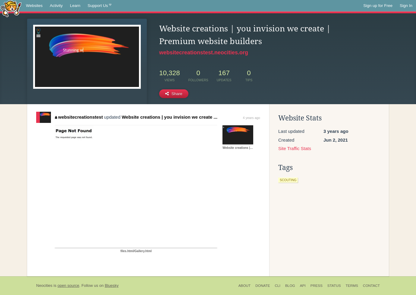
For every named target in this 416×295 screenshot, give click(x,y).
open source (68, 285)
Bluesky (111, 285)
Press (316, 286)
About (244, 286)
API (303, 286)
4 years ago (251, 118)
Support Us (100, 5)
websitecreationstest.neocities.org (203, 53)
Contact (371, 286)
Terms (352, 286)
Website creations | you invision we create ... (169, 117)
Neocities (44, 285)
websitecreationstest (79, 117)
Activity (56, 5)
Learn (75, 5)
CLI (277, 286)
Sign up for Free (377, 5)
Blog (290, 286)
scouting (288, 180)
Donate (262, 286)
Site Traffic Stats (294, 148)
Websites (34, 5)
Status (334, 286)
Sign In (406, 5)
